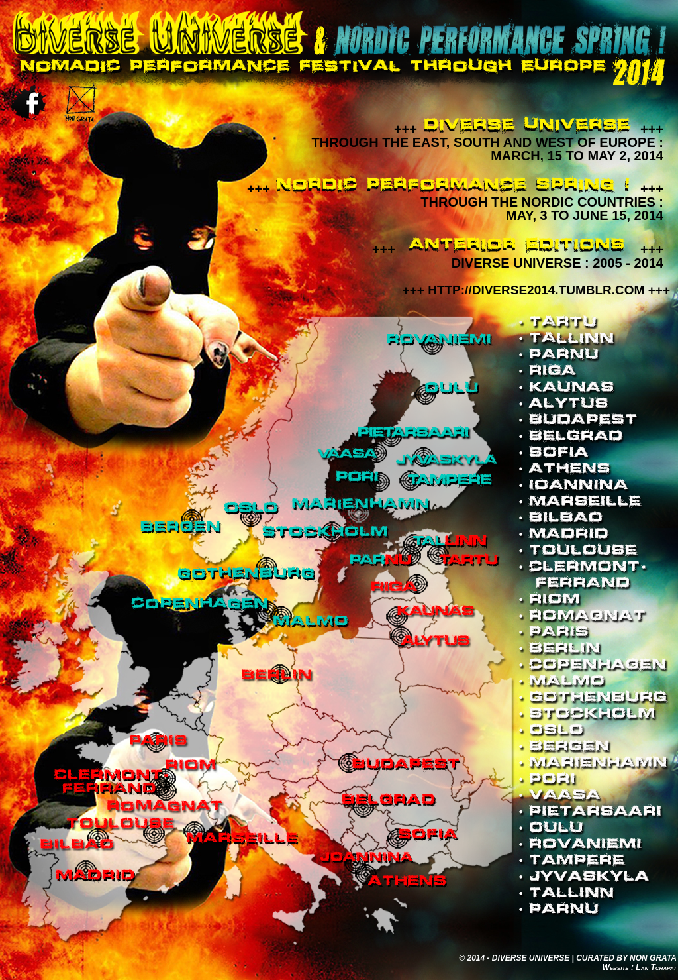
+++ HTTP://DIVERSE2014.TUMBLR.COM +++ (536, 290)
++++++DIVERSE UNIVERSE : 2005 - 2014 (517, 256)
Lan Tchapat (656, 967)
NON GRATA (653, 958)
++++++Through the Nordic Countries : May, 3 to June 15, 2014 (455, 202)
